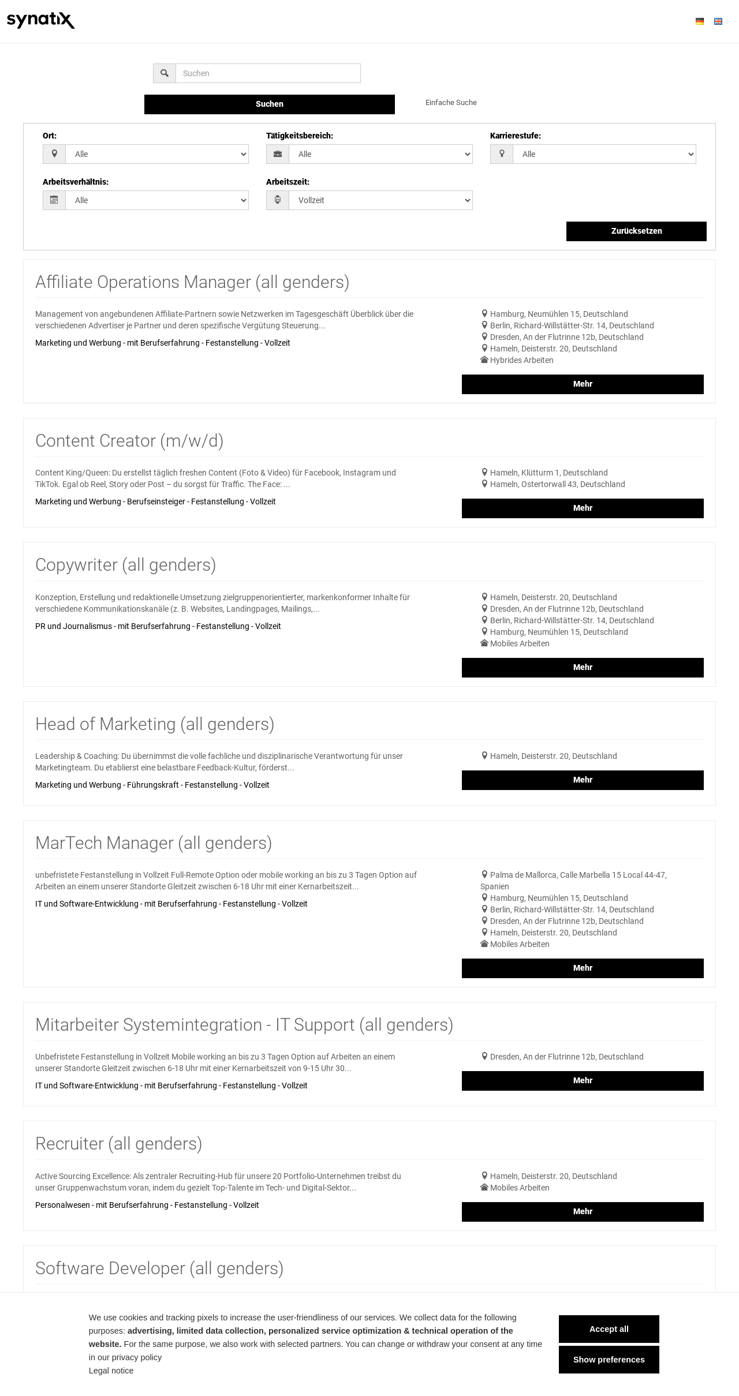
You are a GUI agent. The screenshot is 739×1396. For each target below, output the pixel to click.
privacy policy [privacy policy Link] (131, 1357)
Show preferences (604, 1359)
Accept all (604, 1329)
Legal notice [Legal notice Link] (106, 1370)
